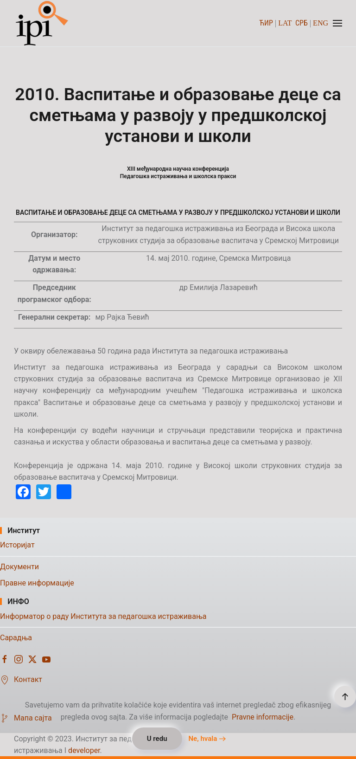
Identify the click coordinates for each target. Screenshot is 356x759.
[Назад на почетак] (43, 23)
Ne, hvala (202, 738)
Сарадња (16, 637)
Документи (19, 566)
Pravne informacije (262, 717)
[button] (337, 23)
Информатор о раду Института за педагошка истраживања (103, 616)
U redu (157, 738)
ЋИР (266, 23)
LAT (285, 23)
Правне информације (37, 583)
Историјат (17, 544)
